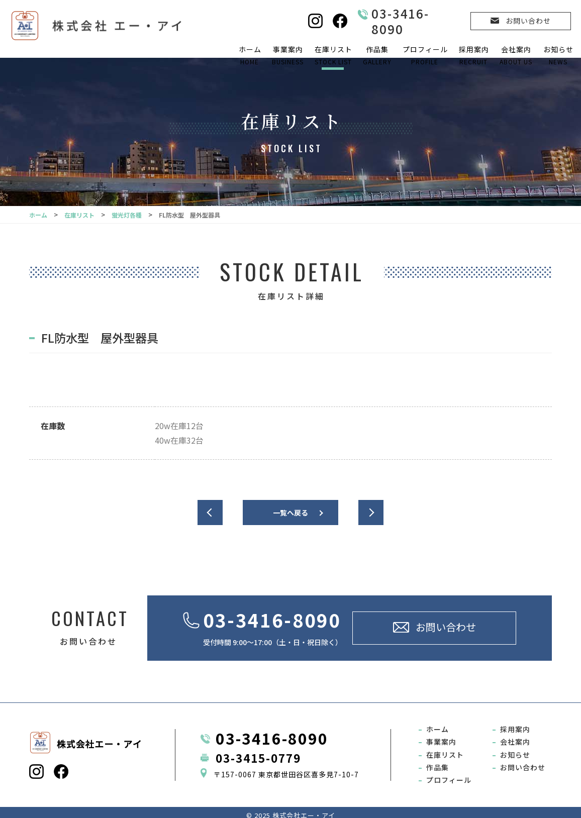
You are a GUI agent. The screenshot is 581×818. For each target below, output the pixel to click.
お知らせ (557, 55)
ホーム (249, 55)
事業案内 (287, 55)
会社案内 (515, 55)
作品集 (377, 55)
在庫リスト (333, 55)
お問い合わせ (522, 762)
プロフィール (425, 55)
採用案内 (473, 55)
